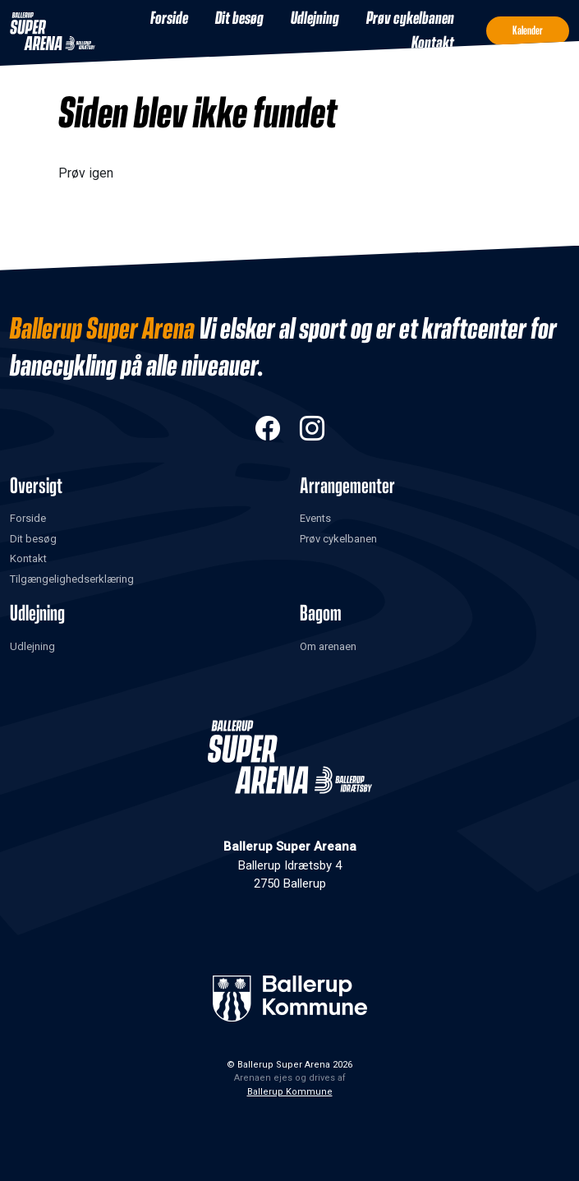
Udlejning (315, 19)
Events (315, 518)
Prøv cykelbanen (410, 19)
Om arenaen (328, 646)
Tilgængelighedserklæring (72, 579)
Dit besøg (239, 19)
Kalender (527, 30)
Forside (169, 19)
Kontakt (432, 43)
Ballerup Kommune (290, 1091)
